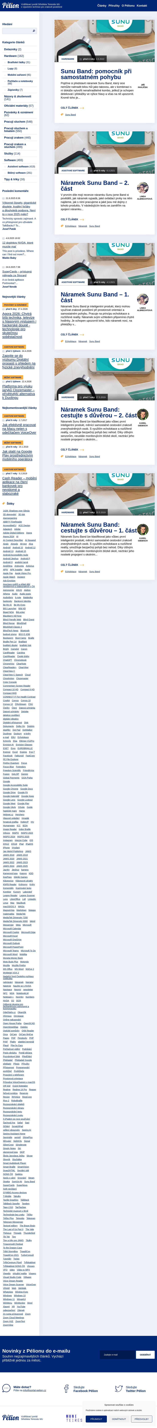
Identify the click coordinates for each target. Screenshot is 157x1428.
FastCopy (30, 755)
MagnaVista (8, 910)
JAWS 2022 (8, 862)
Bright (6, 649)
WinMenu (7, 1303)
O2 (12, 1000)
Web (14, 1288)
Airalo (6, 544)
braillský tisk (25, 645)
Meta (18, 925)
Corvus (15, 700)
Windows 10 (20, 1295)
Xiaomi (6, 1306)
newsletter (28, 989)
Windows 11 (9, 1299)
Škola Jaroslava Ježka (13, 1156)
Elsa (15, 741)
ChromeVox (8, 663)
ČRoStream (20, 704)
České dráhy (23, 656)
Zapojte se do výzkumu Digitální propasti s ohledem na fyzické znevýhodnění (18, 361)
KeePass (7, 877)
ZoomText (20, 1321)
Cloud (28, 675)
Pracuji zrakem (17, 137)
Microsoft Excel (10, 936)
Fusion (6, 774)
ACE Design (24, 525)
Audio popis (25, 594)
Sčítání (6, 1126)
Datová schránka (27, 708)
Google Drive (9, 792)
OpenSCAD (29, 1023)
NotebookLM (22, 993)
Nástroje (7, 986)
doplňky (6, 730)
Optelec (24, 1027)
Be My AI (7, 605)
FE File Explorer (10, 759)
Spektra (18, 1174)
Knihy (32, 884)
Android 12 (30, 547)
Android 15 (21, 551)
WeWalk (22, 1288)
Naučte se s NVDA (22, 986)
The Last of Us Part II (13, 1229)
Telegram (30, 1218)
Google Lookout (25, 800)
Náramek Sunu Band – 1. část (95, 297)
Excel (15, 752)
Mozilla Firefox (19, 965)
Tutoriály (7, 1259)
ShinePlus (28, 1137)
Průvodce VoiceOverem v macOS (19, 1082)
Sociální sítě (23, 1170)
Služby (12, 153)
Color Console (10, 682)
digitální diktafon (11, 719)
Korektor (7, 892)
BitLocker (20, 612)
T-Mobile (7, 1196)
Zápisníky (15, 90)
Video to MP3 (23, 1270)
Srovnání (21, 1178)
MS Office (7, 969)
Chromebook (20, 660)
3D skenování (9, 514)
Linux (5, 903)
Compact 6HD (10, 693)
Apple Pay (8, 573)
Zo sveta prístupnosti (13, 1314)
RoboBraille (16, 1100)
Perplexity (22, 1038)
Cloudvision (8, 678)
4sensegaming (10, 518)
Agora (29, 533)
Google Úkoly (9, 807)
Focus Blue (8, 767)
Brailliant (23, 641)
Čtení (14, 708)
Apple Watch (9, 577)
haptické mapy (10, 811)
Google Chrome (10, 789)
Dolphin (30, 726)
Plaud (6, 1045)
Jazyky (6, 870)
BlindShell (21, 623)
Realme (6, 1089)
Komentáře (8, 888)
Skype (30, 1156)
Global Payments (11, 778)
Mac (12, 903)
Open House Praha (12, 1023)
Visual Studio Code (12, 1277)
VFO (5, 1270)
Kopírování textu (23, 888)
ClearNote (21, 663)
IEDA (25, 825)
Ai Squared (30, 540)
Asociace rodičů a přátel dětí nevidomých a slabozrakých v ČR (19, 585)
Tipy (14, 1236)
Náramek (19, 982)
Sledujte (80, 1389)
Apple (27, 569)
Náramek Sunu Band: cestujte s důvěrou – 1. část (99, 527)
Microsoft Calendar (12, 928)
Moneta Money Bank (13, 958)
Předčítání (27, 1056)
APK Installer (16, 569)
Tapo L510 (8, 1207)
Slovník (6, 1159)
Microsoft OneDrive (12, 939)
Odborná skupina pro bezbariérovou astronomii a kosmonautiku (16, 1006)
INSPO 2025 (23, 836)
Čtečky (6, 708)
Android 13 (8, 551)
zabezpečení (9, 1310)
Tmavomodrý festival (13, 1244)
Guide (30, 807)
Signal (27, 1141)
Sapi (27, 1122)
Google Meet (9, 803)
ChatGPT (7, 660)
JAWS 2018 (8, 855)
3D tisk (21, 514)
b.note (18, 597)
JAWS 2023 (22, 862)
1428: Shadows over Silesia (16, 511)
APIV (5, 569)
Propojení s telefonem (13, 1075)
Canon (24, 649)
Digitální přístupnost (12, 722)
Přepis (16, 1064)
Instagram (8, 840)
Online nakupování (12, 1019)
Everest (6, 752)
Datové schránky (11, 711)
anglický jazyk (21, 562)
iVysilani (16, 847)
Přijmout (96, 1419)
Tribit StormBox (10, 1251)
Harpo (22, 811)
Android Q (8, 562)
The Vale (29, 1229)
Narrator (29, 982)
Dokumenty (8, 726)
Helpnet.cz (8, 814)
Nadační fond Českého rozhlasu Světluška (18, 977)
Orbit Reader (28, 1030)
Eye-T (32, 752)
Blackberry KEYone (12, 616)
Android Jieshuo (10, 558)
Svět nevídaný (10, 1189)
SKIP (22, 1152)
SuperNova (22, 1185)
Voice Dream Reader (13, 1281)
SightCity (17, 1141)
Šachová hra (9, 1122)
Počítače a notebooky (20, 82)
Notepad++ (8, 997)
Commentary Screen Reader (16, 686)
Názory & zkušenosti (17, 98)
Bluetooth (25, 630)
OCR (18, 1000)
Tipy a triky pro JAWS (13, 1240)
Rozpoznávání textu (12, 1111)
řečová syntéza (10, 1093)
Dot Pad (16, 730)
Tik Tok (6, 1236)
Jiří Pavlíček (143, 86)
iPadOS (29, 844)
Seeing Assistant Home (14, 1133)
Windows (7, 1295)
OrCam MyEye (26, 1034)
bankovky (7, 601)
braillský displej (10, 645)
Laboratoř (27, 892)
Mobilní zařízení (19, 75)
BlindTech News (10, 630)
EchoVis (7, 741)
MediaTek (20, 914)
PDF (13, 1038)
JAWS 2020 (8, 858)
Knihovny (23, 884)
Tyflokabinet (29, 1262)
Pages (6, 1038)
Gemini (24, 774)
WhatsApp (8, 1292)
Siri (19, 1148)
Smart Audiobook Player (14, 1163)
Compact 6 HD (27, 689)
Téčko (29, 1214)
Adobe (17, 529)
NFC (5, 993)
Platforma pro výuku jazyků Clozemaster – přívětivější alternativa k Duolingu (18, 392)
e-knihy (27, 733)
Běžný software (20, 173)
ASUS (19, 590)
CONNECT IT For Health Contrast (19, 697)
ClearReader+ (10, 667)
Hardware (14, 55)
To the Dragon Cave (12, 1248)
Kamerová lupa (10, 873)
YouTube (21, 1306)
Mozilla (6, 965)
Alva (31, 544)
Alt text (23, 544)
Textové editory (10, 1225)
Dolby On (20, 726)
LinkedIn (32, 899)
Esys (13, 748)
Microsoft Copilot (11, 932)
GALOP (15, 774)
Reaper (32, 1089)
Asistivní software (21, 166)
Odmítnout (119, 1419)
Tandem (26, 1203)
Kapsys (23, 873)
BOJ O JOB (24, 634)
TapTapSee (20, 1207)
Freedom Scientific (12, 770)
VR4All (6, 1288)
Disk (26, 722)
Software (13, 160)
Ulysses (30, 1266)
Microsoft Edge (28, 932)
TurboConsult (27, 1255)
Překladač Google (23, 1060)
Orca (5, 1034)
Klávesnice (8, 881)
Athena (6, 594)
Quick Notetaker (20, 1086)
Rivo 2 (6, 1100)
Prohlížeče (19, 1071)
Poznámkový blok (11, 1056)
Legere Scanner (27, 895)
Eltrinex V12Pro (26, 741)
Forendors (21, 767)
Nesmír (17, 989)
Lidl (24, 899)
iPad (21, 844)
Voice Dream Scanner (13, 1284)
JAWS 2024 (8, 866)
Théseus (7, 1233)
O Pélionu (128, 5)
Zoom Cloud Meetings (13, 1317)
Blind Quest (28, 619)
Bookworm (8, 638)
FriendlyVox (28, 770)
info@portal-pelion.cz (34, 1390)
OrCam (13, 1034)
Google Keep (27, 796)
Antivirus (30, 566)
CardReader (9, 652)
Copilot (6, 700)
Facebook (7, 755)
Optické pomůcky (11, 1030)
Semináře (7, 1137)
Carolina (21, 652)
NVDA (6, 1000)
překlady (7, 1064)
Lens (5, 899)
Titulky (29, 1240)
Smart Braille (9, 1167)
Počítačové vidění (11, 1049)
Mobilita (23, 954)
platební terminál (26, 1041)
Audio (14, 594)
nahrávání (8, 982)
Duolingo (7, 733)
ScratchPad (17, 1126)
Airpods (14, 544)
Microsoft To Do (28, 950)
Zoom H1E (8, 1321)
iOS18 (14, 844)
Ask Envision (9, 580)
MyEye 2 (30, 969)
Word (29, 1303)
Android (6, 547)
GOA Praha (27, 778)
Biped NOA (8, 612)
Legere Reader (10, 895)
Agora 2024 (8, 536)
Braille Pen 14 (9, 641)
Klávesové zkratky (24, 881)
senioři (17, 1137)
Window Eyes (21, 1292)
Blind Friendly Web (12, 619)
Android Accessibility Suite (15, 555)
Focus (24, 763)
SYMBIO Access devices (15, 1192)
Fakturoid (19, 755)
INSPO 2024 (9, 836)
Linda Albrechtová (144, 197)
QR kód (6, 1086)
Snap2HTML (9, 1170)
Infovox (6, 833)
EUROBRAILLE (25, 748)
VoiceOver (31, 1284)
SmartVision (23, 1167)
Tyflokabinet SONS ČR (14, 1266)
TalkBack (24, 1200)
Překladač (8, 1060)
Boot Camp (20, 638)
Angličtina (7, 566)
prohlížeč (7, 1071)
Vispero (32, 1273)
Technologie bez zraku (13, 1214)
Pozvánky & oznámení (18, 114)
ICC (18, 825)
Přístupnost (8, 1067)
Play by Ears (17, 1045)
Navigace (7, 989)
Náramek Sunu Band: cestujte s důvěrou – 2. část (99, 412)
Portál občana (25, 1053)
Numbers (30, 997)
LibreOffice (15, 899)
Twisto (16, 1259)
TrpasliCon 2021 (11, 1255)
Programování (23, 1067)
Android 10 (18, 547)
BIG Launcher (9, 608)
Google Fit (23, 792)
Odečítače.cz (9, 1012)
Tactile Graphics (10, 1200)
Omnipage (19, 1016)
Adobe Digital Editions (13, 533)
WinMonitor (19, 1303)
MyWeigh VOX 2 (11, 973)
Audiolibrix (8, 597)
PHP (31, 1038)
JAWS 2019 (22, 855)
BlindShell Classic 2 (12, 627)
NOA (12, 993)
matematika (8, 914)
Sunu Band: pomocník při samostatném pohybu (96, 74)
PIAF (5, 1041)
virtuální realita (20, 1273)
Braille (31, 638)
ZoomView (8, 1325)
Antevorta (19, 566)
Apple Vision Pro (23, 573)
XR (13, 1306)
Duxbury (18, 733)
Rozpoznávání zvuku (13, 1115)
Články (101, 5)
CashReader (9, 656)
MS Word (19, 969)
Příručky (114, 5)
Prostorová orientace (13, 1078)
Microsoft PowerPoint (13, 947)
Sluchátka (17, 1159)
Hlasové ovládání (11, 818)
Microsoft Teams (11, 950)
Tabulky (17, 1196)
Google (6, 781)
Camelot (15, 649)
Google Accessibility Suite (15, 785)
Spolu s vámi (9, 1178)
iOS (31, 840)
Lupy (12, 68)
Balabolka (28, 597)
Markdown (22, 910)
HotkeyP (25, 822)
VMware (27, 1277)
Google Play (23, 803)
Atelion (27, 590)
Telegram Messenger (13, 1222)
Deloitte (24, 711)
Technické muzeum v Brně (15, 1211)
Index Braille (25, 829)
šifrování (7, 1141)
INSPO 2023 (27, 833)
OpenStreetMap (10, 1027)
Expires (23, 752)
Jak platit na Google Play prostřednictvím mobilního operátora (17, 455)
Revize (6, 1097)
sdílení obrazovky (11, 1130)
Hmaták (25, 818)
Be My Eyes (19, 605)
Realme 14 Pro (20, 1089)
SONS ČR (8, 1174)
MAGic (21, 906)
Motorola (24, 961)
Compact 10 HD (10, 689)
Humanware (9, 825)
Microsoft (27, 925)
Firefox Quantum (11, 763)
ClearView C (9, 671)
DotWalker (28, 730)
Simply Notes (9, 1148)
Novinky (19, 997)
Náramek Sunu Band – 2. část (95, 186)
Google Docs (26, 789)
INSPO (15, 833)
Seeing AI (26, 1130)
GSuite (21, 807)
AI (17, 536)
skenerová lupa (10, 1152)
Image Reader (10, 829)
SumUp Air (17, 1181)
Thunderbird (29, 1233)
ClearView (23, 667)
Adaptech (7, 529)
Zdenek (21, 1310)
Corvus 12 (8, 704)
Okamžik (22, 1012)
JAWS (28, 851)
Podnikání (27, 1049)
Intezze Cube (21, 840)
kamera (25, 870)
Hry (32, 822)
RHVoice (16, 1097)
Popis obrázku (10, 1053)
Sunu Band (29, 1181)
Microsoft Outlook (11, 943)
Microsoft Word (10, 954)
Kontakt (142, 5)
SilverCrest (8, 1145)
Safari (20, 1122)
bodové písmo (10, 634)
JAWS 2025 (22, 866)
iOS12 (6, 844)
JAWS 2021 (22, 858)
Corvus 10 (26, 700)
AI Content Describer (13, 540)
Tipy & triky (14, 179)
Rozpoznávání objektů (13, 1104)
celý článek (69, 108)
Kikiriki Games (20, 877)
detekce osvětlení (11, 715)
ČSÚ (30, 704)
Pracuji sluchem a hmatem (16, 130)
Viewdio (7, 1273)
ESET (6, 748)
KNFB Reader (9, 884)
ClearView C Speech (13, 675)
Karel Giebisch (143, 424)
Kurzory (17, 892)
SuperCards (9, 1185)
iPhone (6, 847)
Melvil (32, 921)
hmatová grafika (10, 822)
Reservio (24, 1093)
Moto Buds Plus (10, 961)
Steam (31, 1178)
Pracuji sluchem (18, 121)
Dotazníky (12, 49)
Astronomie (8, 590)
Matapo (32, 910)
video (12, 1270)
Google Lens (9, 800)
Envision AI (8, 744)
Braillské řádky (19, 62)
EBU (13, 737)
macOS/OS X (9, 906)
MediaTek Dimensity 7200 (15, 917)
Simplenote (21, 1145)
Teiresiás (20, 1218)
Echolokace (23, 737)
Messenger (8, 925)
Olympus (7, 1016)
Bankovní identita (22, 601)
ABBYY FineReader (12, 522)
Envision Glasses (24, 744)
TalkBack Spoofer (11, 1203)
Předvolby (142, 1419)
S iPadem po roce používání (16, 1119)
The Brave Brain (27, 1225)
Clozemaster (22, 678)
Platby (13, 1041)
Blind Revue (9, 623)
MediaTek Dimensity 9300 (15, 921)
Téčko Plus (8, 1218)
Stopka (6, 1181)
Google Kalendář (11, 796)
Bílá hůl (22, 608)
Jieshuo (15, 870)
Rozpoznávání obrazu (13, 1108)
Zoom (28, 1314)
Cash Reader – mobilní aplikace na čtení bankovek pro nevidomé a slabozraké (19, 485)
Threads (17, 1233)
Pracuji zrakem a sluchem (15, 146)
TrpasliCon (25, 1251)
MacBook (21, 903)
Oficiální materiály (19, 105)
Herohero (19, 814)
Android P (25, 558)
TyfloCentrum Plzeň (12, 1262)
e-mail (6, 737)
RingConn (27, 1097)
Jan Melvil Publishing (13, 851)
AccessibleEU (9, 525)
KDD (31, 873)
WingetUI (21, 1299)
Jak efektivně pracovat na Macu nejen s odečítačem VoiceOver (19, 428)
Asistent (21, 577)
